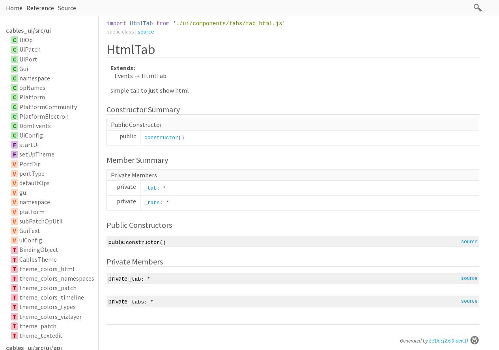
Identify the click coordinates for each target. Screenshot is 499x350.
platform (32, 212)
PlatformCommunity (48, 107)
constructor (161, 138)
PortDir (29, 164)
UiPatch (30, 49)
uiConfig (30, 240)
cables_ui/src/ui (28, 30)
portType (32, 173)
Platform (32, 97)
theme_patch (37, 326)
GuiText (29, 231)
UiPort (28, 59)
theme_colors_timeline (51, 297)
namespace (34, 78)
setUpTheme (36, 154)
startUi (29, 145)
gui (23, 192)
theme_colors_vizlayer (50, 316)
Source (67, 8)
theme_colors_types (47, 307)
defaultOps (34, 183)
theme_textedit (41, 335)
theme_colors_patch (48, 288)
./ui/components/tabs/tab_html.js (229, 23)
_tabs (152, 203)
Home (14, 8)
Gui (23, 69)
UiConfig (31, 135)
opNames (32, 87)
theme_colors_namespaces (56, 278)
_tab (150, 188)
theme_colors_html (47, 269)
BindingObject (38, 249)
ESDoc (454, 340)
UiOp (26, 40)
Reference (40, 8)
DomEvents (35, 126)
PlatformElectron (44, 116)
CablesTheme (38, 259)
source (146, 31)
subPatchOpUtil (41, 221)
